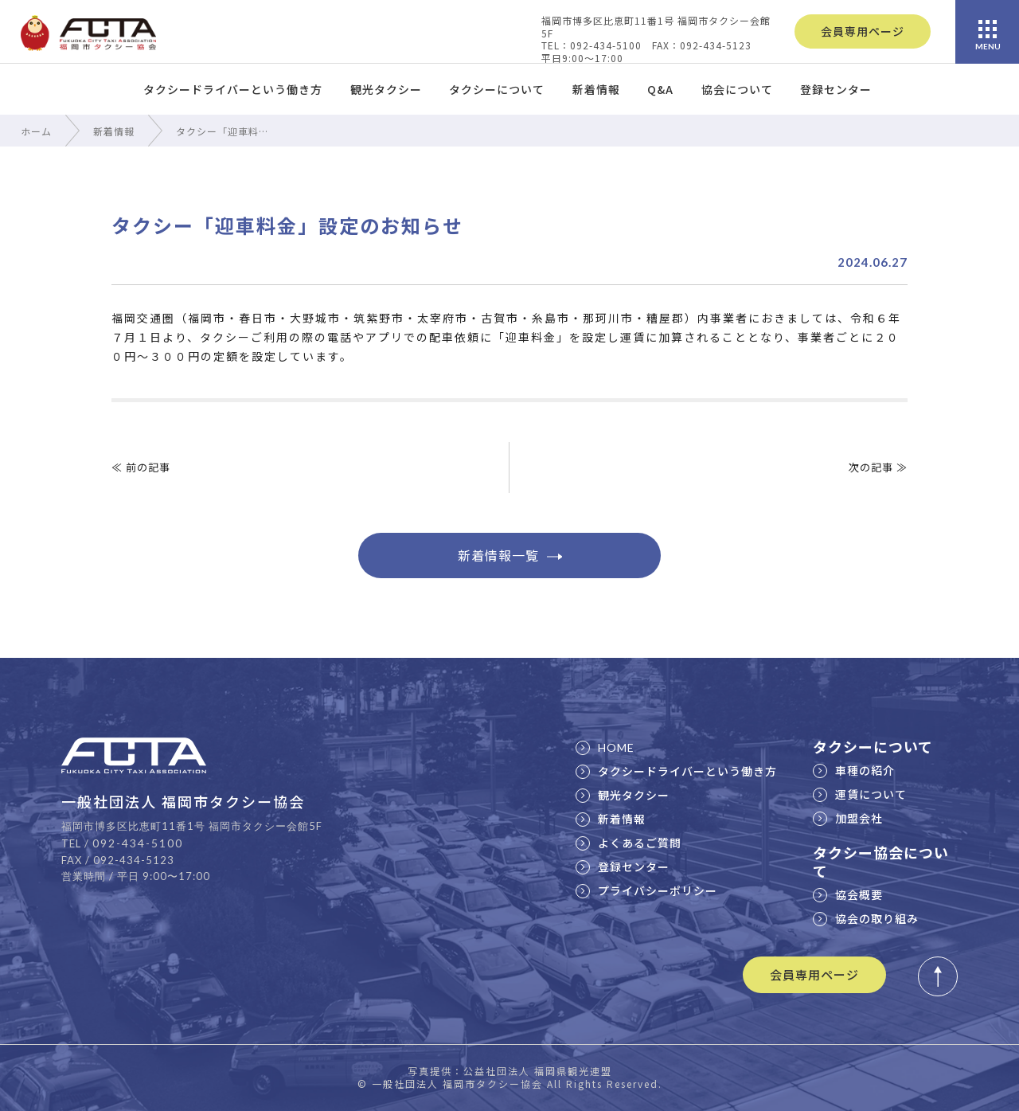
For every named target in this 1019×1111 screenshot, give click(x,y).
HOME (605, 747)
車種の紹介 (854, 770)
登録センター (836, 89)
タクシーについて (497, 89)
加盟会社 (848, 818)
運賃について (860, 794)
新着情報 (596, 89)
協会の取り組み (866, 918)
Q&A (660, 89)
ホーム (36, 131)
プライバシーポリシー (646, 890)
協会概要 (848, 894)
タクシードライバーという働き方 (232, 89)
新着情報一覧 (510, 555)
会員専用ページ (862, 31)
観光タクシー (386, 89)
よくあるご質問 (628, 843)
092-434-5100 (137, 843)
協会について (737, 89)
